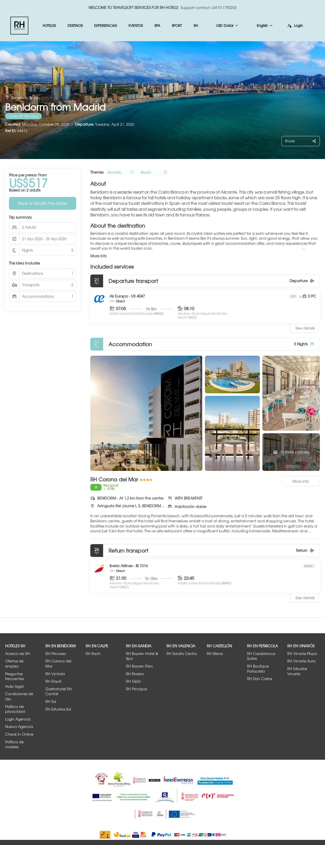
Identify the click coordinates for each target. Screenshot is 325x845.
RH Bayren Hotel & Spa (142, 656)
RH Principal (136, 688)
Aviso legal (14, 686)
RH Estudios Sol (58, 709)
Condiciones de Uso (19, 696)
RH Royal (53, 681)
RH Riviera (135, 673)
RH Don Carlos (259, 678)
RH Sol (50, 701)
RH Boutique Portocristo (258, 669)
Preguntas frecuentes (14, 676)
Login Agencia (18, 719)
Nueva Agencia (19, 726)
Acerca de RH (17, 653)
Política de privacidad (15, 709)
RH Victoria (55, 673)
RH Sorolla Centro (181, 653)
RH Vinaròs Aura (301, 661)
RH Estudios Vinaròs (297, 671)
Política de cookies (14, 744)
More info (98, 255)
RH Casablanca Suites (261, 656)
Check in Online (19, 734)
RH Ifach (93, 653)
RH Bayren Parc (139, 666)
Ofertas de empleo (14, 664)
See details (305, 328)
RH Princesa (55, 653)
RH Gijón (133, 681)
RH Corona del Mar (58, 664)
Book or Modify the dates (42, 203)
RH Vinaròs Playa (302, 653)
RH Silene (215, 653)
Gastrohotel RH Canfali (58, 691)
